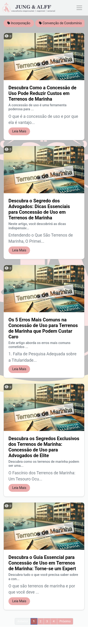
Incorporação (18, 23)
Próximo (65, 621)
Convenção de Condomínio (60, 23)
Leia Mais (19, 131)
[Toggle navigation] (79, 7)
